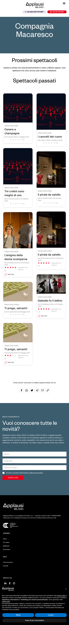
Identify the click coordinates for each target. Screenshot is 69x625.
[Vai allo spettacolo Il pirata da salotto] (51, 187)
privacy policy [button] (61, 595)
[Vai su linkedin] (5, 583)
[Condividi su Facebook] (21, 392)
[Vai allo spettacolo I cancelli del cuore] (51, 129)
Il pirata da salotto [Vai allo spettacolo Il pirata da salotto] (49, 194)
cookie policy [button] (6, 601)
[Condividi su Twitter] (32, 392)
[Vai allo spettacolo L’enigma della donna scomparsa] (18, 248)
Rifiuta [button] (18, 615)
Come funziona (8, 562)
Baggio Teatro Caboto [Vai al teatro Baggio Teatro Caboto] (11, 304)
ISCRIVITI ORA (13, 478)
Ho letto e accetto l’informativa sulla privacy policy (24, 473)
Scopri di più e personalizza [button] (34, 620)
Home (5, 539)
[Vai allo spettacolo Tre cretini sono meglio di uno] (18, 184)
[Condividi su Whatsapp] (27, 392)
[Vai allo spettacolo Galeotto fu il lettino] (51, 293)
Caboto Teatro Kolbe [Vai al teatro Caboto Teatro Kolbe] (11, 125)
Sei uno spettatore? (34, 12)
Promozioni (6, 549)
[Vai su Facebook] (9, 583)
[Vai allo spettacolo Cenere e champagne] (18, 122)
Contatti (5, 566)
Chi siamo (6, 542)
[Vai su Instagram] (14, 583)
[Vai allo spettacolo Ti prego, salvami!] (18, 301)
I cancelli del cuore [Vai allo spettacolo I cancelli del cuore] (50, 136)
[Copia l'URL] (42, 392)
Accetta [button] (50, 615)
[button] (64, 3)
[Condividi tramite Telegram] (37, 392)
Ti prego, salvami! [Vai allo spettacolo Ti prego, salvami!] (15, 308)
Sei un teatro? (57, 12)
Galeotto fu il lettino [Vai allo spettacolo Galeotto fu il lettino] (50, 300)
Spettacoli (6, 546)
